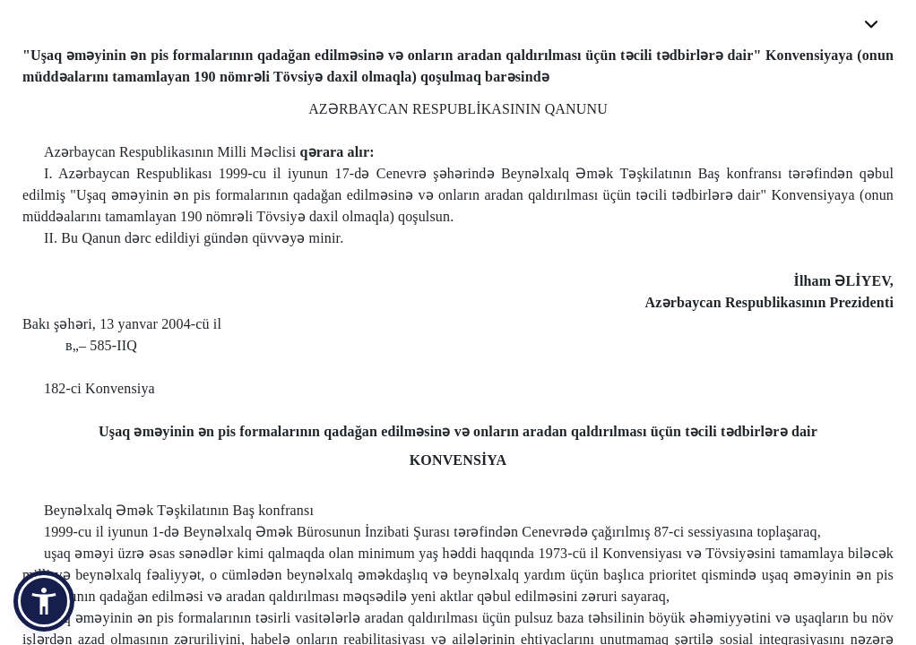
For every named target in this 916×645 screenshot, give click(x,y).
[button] (44, 601)
